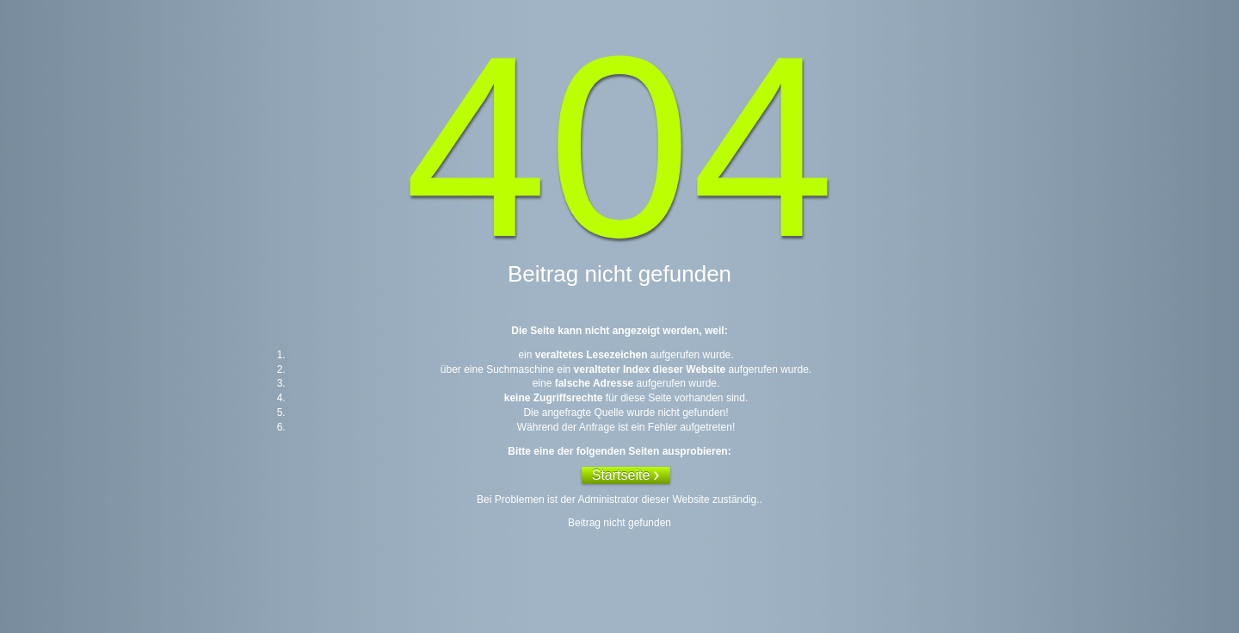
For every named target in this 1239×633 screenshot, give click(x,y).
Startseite (621, 475)
